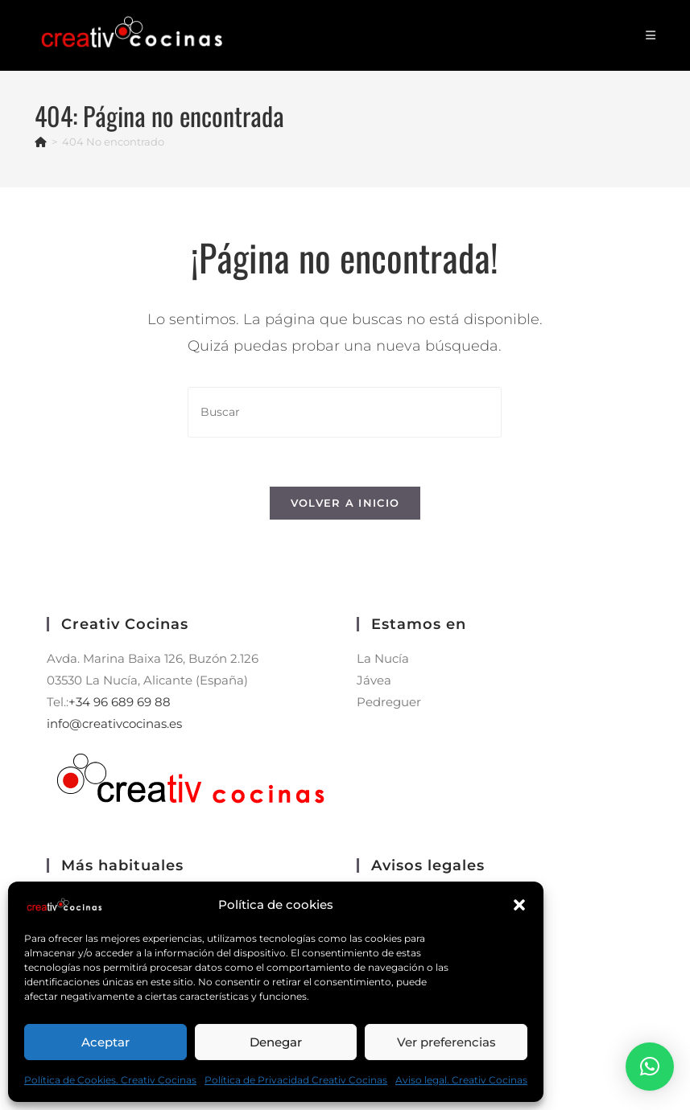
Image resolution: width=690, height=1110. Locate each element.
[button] (519, 905)
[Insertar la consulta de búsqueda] (345, 412)
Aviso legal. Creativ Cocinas (461, 1080)
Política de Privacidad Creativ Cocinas (296, 1080)
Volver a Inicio (345, 502)
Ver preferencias (446, 1042)
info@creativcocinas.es (114, 723)
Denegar (276, 1042)
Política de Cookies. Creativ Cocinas (110, 1080)
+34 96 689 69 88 (119, 701)
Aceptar (105, 1042)
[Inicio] (41, 141)
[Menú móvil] (651, 35)
